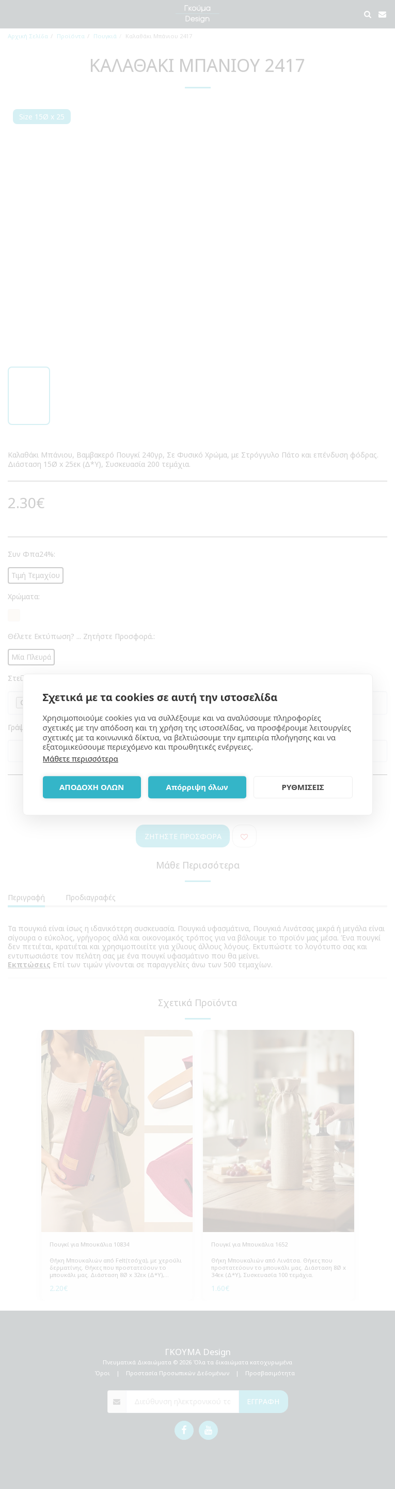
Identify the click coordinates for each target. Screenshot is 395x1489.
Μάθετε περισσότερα (80, 758)
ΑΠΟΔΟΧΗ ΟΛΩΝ (91, 787)
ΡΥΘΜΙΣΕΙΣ (303, 787)
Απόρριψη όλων (197, 787)
